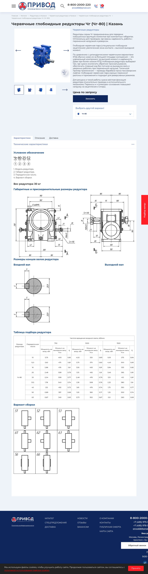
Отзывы (81, 522)
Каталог (49, 518)
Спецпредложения (56, 522)
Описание (40, 138)
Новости (82, 518)
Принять (135, 568)
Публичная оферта (110, 527)
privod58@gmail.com (81, 8)
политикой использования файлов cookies (26, 570)
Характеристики (22, 138)
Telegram (145, 563)
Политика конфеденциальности (23, 525)
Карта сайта (106, 531)
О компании (107, 518)
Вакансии (83, 527)
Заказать (90, 98)
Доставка (53, 138)
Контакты (105, 522)
